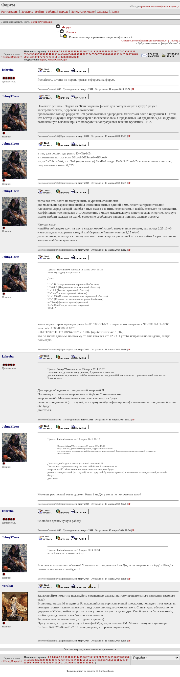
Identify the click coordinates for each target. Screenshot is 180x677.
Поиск (115, 11)
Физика (71, 32)
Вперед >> (16, 57)
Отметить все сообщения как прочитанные (143, 40)
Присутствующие (83, 11)
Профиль (27, 11)
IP (133, 89)
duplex (43, 59)
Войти (39, 11)
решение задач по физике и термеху (160, 6)
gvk (65, 59)
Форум (66, 27)
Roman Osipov (54, 59)
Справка (102, 11)
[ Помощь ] (174, 40)
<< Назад (6, 57)
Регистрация (9, 11)
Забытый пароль (57, 11)
